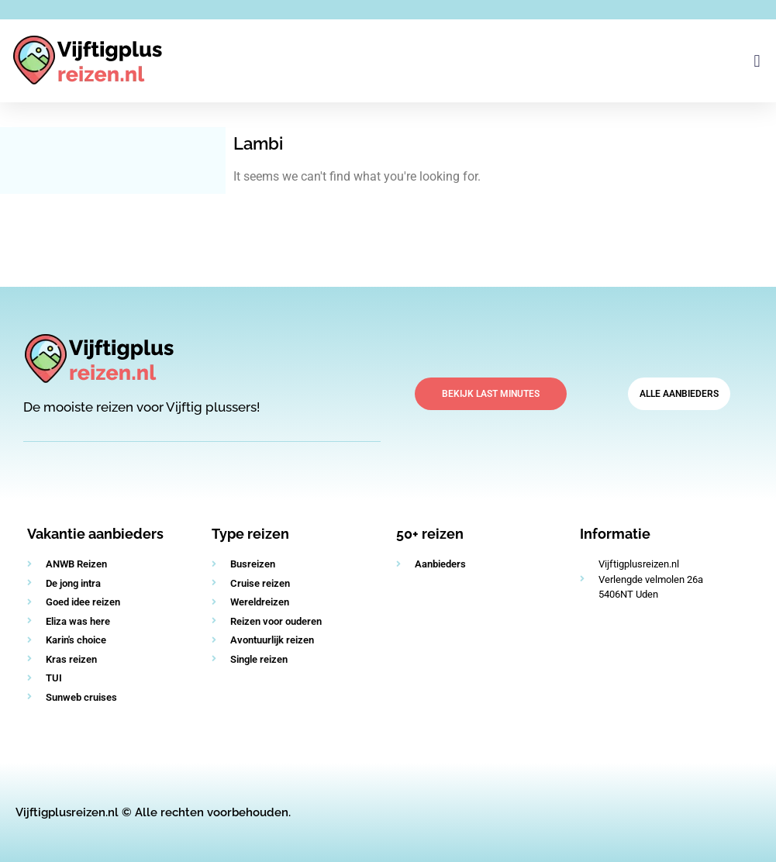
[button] (757, 61)
